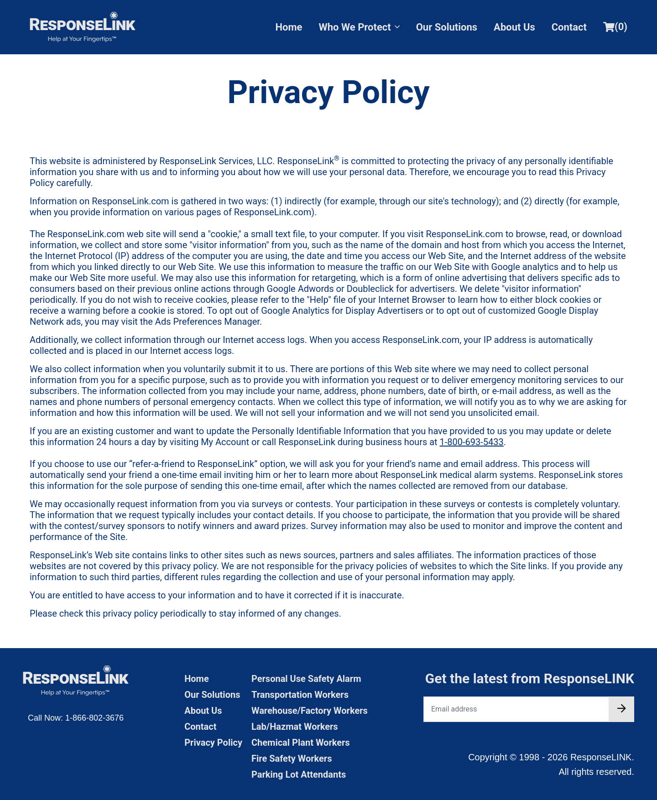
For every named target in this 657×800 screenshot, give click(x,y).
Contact (569, 27)
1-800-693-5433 (472, 441)
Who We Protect (358, 27)
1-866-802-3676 (94, 717)
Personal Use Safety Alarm (306, 679)
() (615, 26)
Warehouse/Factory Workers (309, 711)
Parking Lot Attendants (298, 774)
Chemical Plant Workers (300, 743)
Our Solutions (446, 27)
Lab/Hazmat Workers (294, 727)
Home (289, 27)
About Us (514, 27)
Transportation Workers (300, 695)
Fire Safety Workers (291, 758)
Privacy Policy (213, 743)
